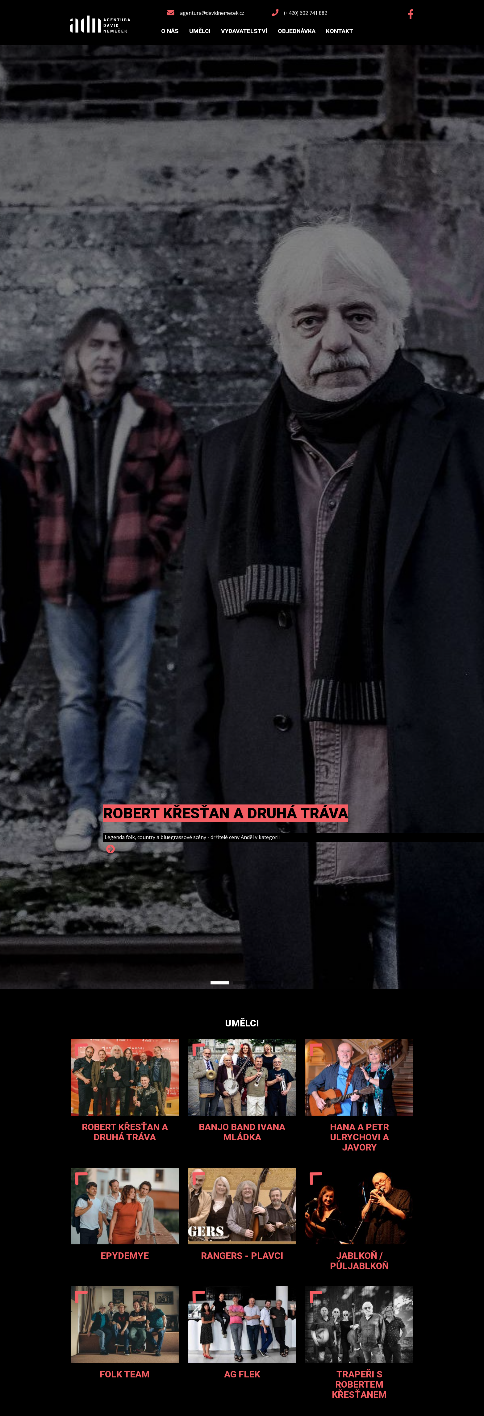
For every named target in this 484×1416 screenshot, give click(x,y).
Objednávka (296, 31)
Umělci (200, 31)
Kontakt (339, 31)
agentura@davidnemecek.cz (212, 13)
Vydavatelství (244, 31)
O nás (170, 31)
